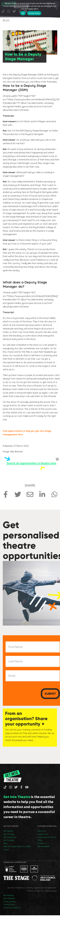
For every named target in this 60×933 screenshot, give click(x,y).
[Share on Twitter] (18, 494)
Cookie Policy (9, 904)
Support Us (42, 834)
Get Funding (8, 840)
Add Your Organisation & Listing (17, 846)
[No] (56, 8)
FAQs (40, 840)
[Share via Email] (30, 494)
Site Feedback (44, 846)
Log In (6, 849)
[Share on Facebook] (6, 494)
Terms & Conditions (11, 907)
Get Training (8, 834)
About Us (42, 831)
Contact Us (42, 843)
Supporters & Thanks (47, 837)
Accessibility (8, 895)
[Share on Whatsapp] (54, 494)
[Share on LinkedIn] (42, 494)
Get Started (8, 831)
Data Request (9, 898)
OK (23, 13)
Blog (5, 843)
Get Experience (9, 837)
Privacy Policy (9, 901)
